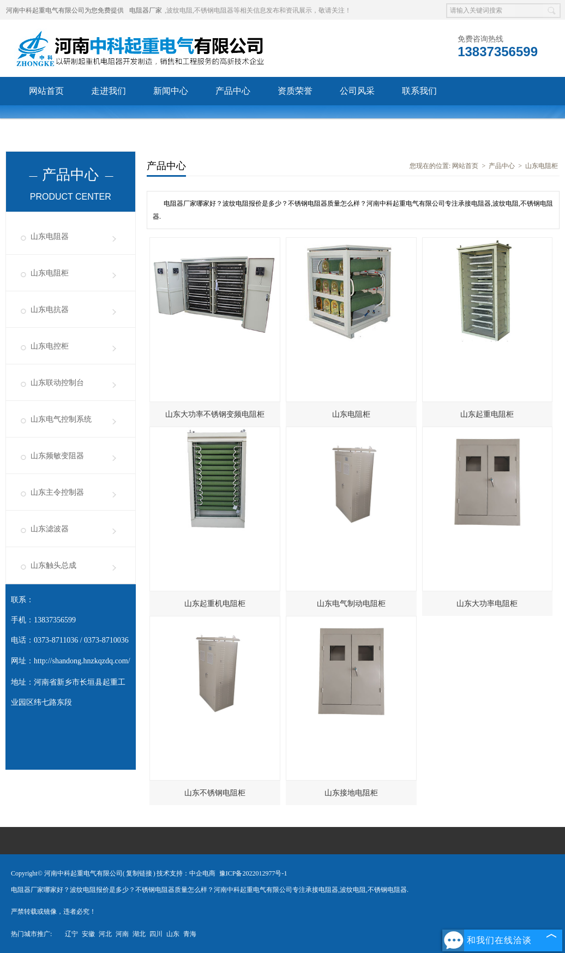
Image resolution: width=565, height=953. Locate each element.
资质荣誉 (295, 90)
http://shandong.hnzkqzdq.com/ (82, 661)
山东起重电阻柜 (487, 414)
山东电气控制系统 (61, 419)
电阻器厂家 (145, 10)
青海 (189, 934)
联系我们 (419, 90)
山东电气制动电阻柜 (351, 604)
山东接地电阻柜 (351, 793)
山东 (172, 934)
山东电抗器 (50, 309)
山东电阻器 (50, 236)
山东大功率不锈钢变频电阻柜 (215, 414)
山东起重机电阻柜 (214, 604)
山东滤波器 (50, 529)
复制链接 (139, 873)
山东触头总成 (53, 565)
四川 (156, 934)
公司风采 (357, 90)
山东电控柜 (50, 346)
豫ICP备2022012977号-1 (253, 873)
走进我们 (108, 90)
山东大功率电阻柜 (487, 604)
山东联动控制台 (57, 383)
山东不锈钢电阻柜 (214, 793)
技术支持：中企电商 (186, 873)
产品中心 (232, 90)
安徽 (88, 934)
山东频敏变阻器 (57, 456)
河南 (122, 934)
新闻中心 (170, 90)
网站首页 (46, 90)
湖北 (139, 934)
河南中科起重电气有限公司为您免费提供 (65, 10)
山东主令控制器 (57, 492)
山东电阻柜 (50, 273)
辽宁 (71, 934)
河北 (105, 934)
